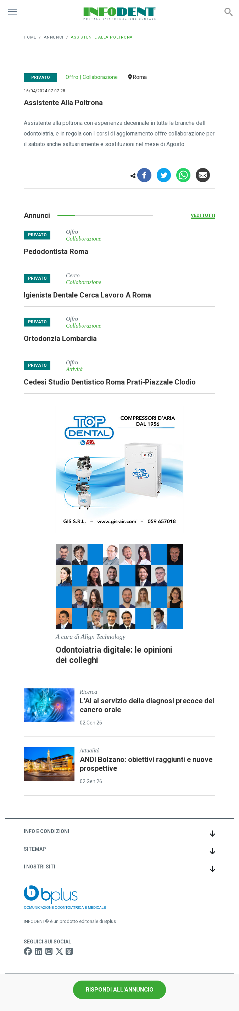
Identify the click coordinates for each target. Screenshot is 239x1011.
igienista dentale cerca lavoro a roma (87, 295)
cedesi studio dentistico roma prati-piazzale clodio (110, 382)
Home (30, 37)
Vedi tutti (203, 215)
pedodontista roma (56, 251)
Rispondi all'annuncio (120, 989)
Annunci (53, 37)
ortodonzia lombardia (60, 338)
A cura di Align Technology (91, 636)
